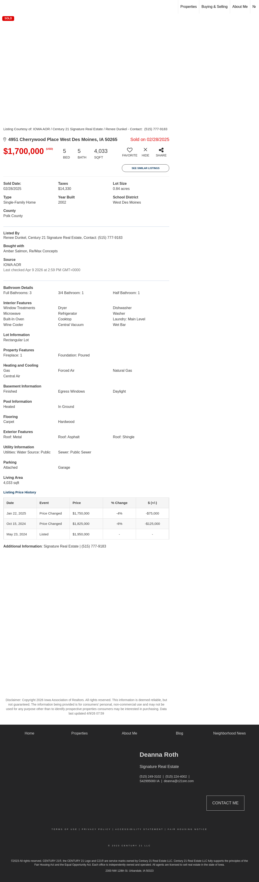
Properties (188, 7)
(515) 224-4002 (176, 776)
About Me (240, 7)
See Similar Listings (146, 168)
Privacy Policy (96, 829)
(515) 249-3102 (150, 776)
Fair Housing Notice (187, 829)
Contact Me (225, 803)
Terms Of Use (65, 829)
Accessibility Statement (139, 829)
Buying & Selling (215, 7)
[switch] (130, 154)
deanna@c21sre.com (179, 781)
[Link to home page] (5, 6)
